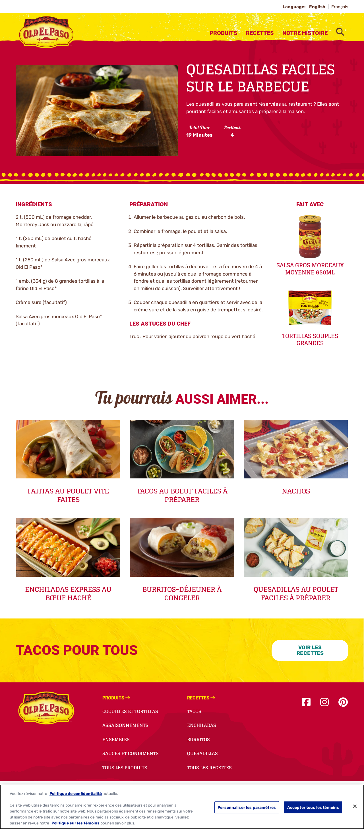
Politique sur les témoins (75, 824)
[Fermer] (355, 808)
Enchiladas (201, 725)
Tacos (194, 711)
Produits (223, 33)
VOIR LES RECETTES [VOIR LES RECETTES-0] (310, 650)
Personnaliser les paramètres (247, 809)
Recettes (260, 33)
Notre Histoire (305, 33)
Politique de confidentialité (75, 795)
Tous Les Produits (124, 768)
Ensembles (116, 739)
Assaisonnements (125, 725)
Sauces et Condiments (130, 753)
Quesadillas (202, 753)
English (317, 6)
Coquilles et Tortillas (130, 711)
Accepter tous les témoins (313, 809)
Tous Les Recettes (209, 768)
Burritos (198, 739)
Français (339, 6)
